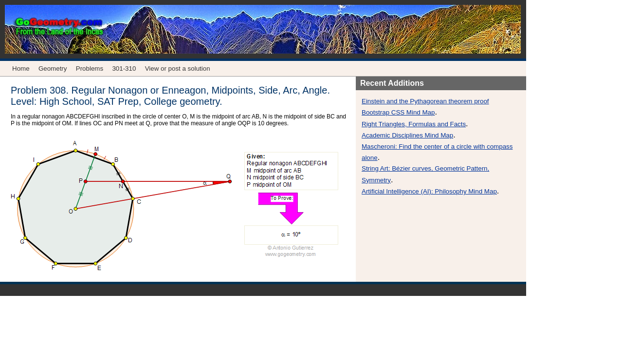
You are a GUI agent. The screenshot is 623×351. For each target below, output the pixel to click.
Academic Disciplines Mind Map (407, 135)
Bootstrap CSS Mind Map (398, 112)
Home (21, 68)
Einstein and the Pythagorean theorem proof (425, 101)
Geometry (52, 68)
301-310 (124, 68)
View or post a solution (177, 68)
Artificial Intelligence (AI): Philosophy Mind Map (429, 191)
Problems (89, 68)
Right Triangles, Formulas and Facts (414, 124)
